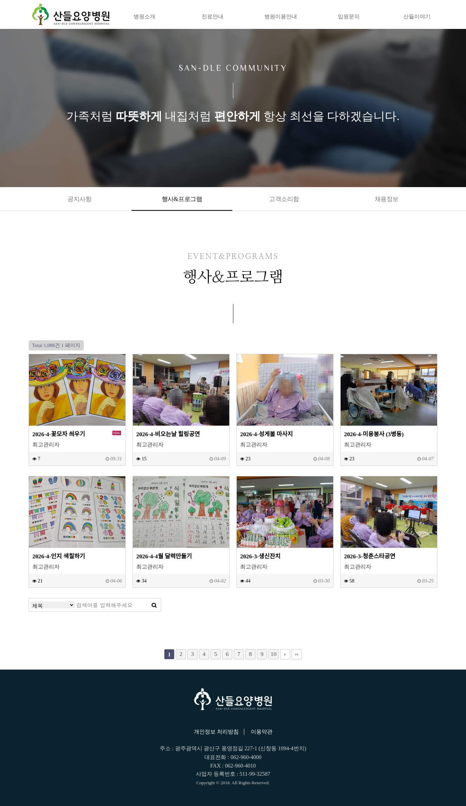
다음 (285, 654)
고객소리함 (284, 199)
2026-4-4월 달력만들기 (164, 556)
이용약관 (262, 732)
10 (273, 654)
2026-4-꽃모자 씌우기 (58, 434)
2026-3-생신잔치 (260, 556)
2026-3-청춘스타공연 (369, 556)
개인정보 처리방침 (216, 732)
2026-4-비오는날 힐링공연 (168, 434)
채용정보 (387, 199)
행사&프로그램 (182, 199)
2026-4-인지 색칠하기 (58, 556)
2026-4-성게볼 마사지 (266, 434)
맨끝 (297, 654)
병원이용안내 (280, 16)
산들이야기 (417, 16)
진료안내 (212, 16)
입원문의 (349, 16)
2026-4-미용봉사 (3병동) (374, 434)
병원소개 (144, 16)
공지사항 (79, 199)
